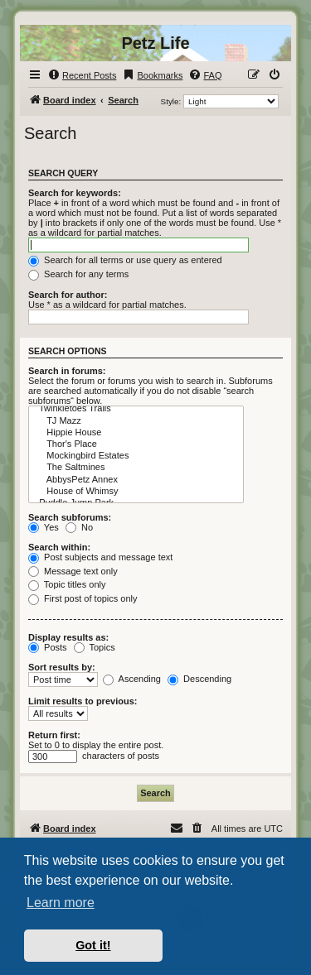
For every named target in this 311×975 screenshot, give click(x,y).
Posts (47, 647)
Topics (94, 647)
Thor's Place (136, 444)
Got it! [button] (92, 945)
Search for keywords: (74, 193)
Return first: (54, 735)
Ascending (132, 679)
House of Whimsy (136, 491)
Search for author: (67, 295)
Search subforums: (69, 517)
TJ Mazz (136, 421)
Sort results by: (61, 667)
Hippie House (136, 433)
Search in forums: (67, 371)
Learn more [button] (61, 903)
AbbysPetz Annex (136, 480)
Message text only (73, 571)
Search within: (59, 547)
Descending (199, 679)
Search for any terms (78, 274)
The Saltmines (136, 467)
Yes (43, 527)
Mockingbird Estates (136, 456)
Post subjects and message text (100, 557)
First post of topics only (83, 598)
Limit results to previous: (82, 701)
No (79, 527)
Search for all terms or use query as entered (125, 260)
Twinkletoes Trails (136, 409)
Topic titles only (66, 584)
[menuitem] (81, 75)
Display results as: (68, 637)
